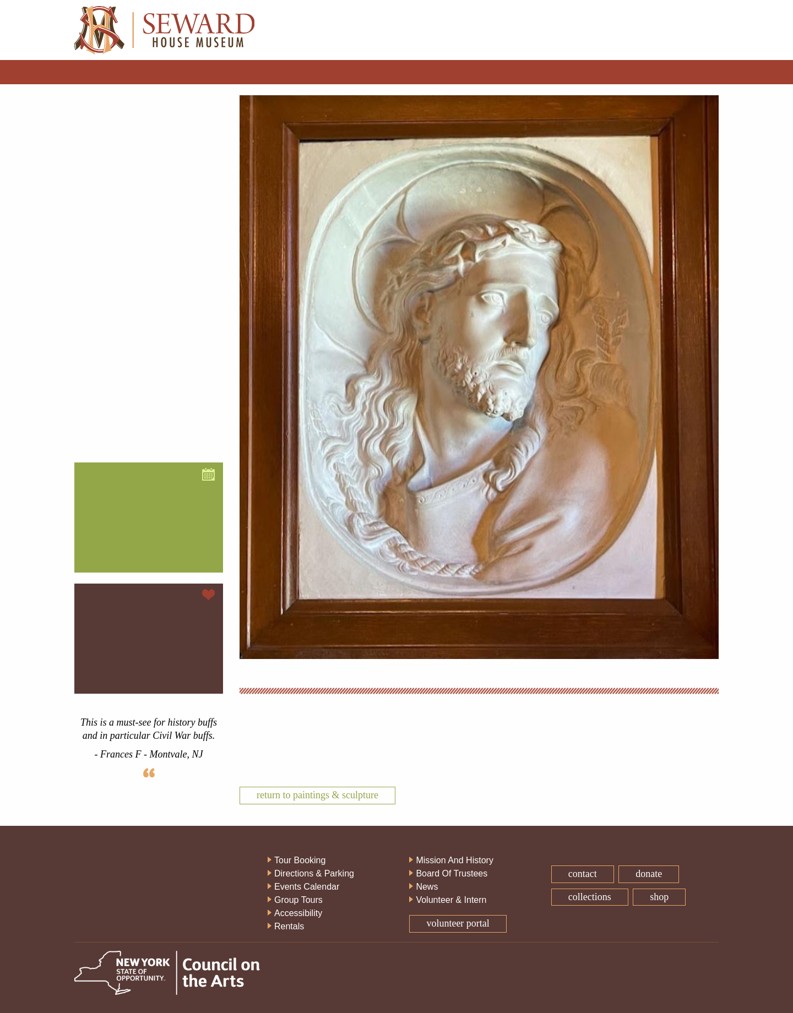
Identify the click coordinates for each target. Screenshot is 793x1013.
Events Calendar (306, 886)
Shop (659, 896)
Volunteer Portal (457, 923)
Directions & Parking (314, 873)
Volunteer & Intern (451, 900)
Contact (582, 873)
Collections (589, 896)
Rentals (289, 926)
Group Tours (298, 900)
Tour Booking (299, 860)
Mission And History (454, 860)
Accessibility (298, 913)
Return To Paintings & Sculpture (317, 794)
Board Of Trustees (451, 873)
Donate (649, 873)
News (427, 886)
